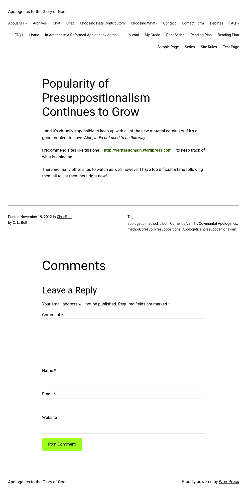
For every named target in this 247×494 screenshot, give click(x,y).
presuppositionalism (219, 229)
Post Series (175, 35)
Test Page (231, 47)
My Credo (152, 35)
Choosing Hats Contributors (102, 23)
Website (49, 417)
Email (48, 394)
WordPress (229, 481)
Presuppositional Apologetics (178, 229)
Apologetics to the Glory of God (36, 11)
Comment (52, 314)
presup (147, 229)
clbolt (164, 224)
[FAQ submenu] (238, 23)
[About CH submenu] (26, 23)
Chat (56, 23)
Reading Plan (201, 35)
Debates (216, 23)
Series (190, 47)
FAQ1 (19, 35)
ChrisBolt (64, 217)
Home (34, 35)
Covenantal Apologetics (218, 224)
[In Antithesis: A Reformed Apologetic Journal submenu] (119, 35)
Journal (133, 35)
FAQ (232, 23)
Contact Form (193, 23)
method (134, 229)
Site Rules (209, 47)
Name (49, 370)
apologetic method (143, 224)
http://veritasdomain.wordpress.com (138, 150)
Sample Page (168, 47)
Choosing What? (144, 23)
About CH (16, 23)
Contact (169, 23)
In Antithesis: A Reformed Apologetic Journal (81, 35)
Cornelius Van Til (183, 224)
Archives (40, 23)
